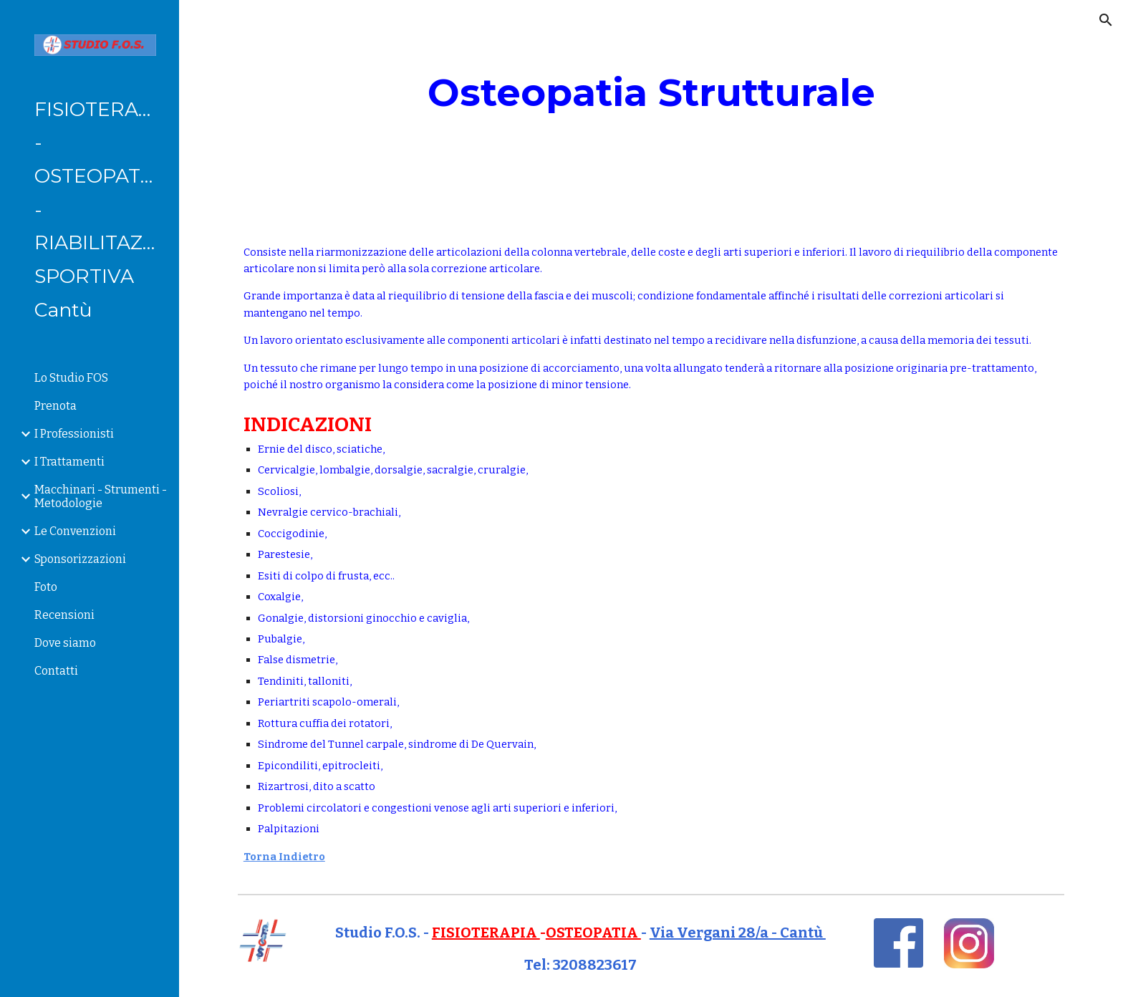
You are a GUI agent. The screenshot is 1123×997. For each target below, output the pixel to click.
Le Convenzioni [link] (75, 531)
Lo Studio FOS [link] (71, 378)
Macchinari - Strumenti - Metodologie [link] (100, 496)
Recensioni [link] (64, 615)
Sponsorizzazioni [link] (80, 559)
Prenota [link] (55, 406)
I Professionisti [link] (74, 433)
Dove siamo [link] (65, 643)
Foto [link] (45, 587)
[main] (651, 92)
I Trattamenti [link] (69, 461)
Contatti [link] (56, 671)
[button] (1106, 20)
